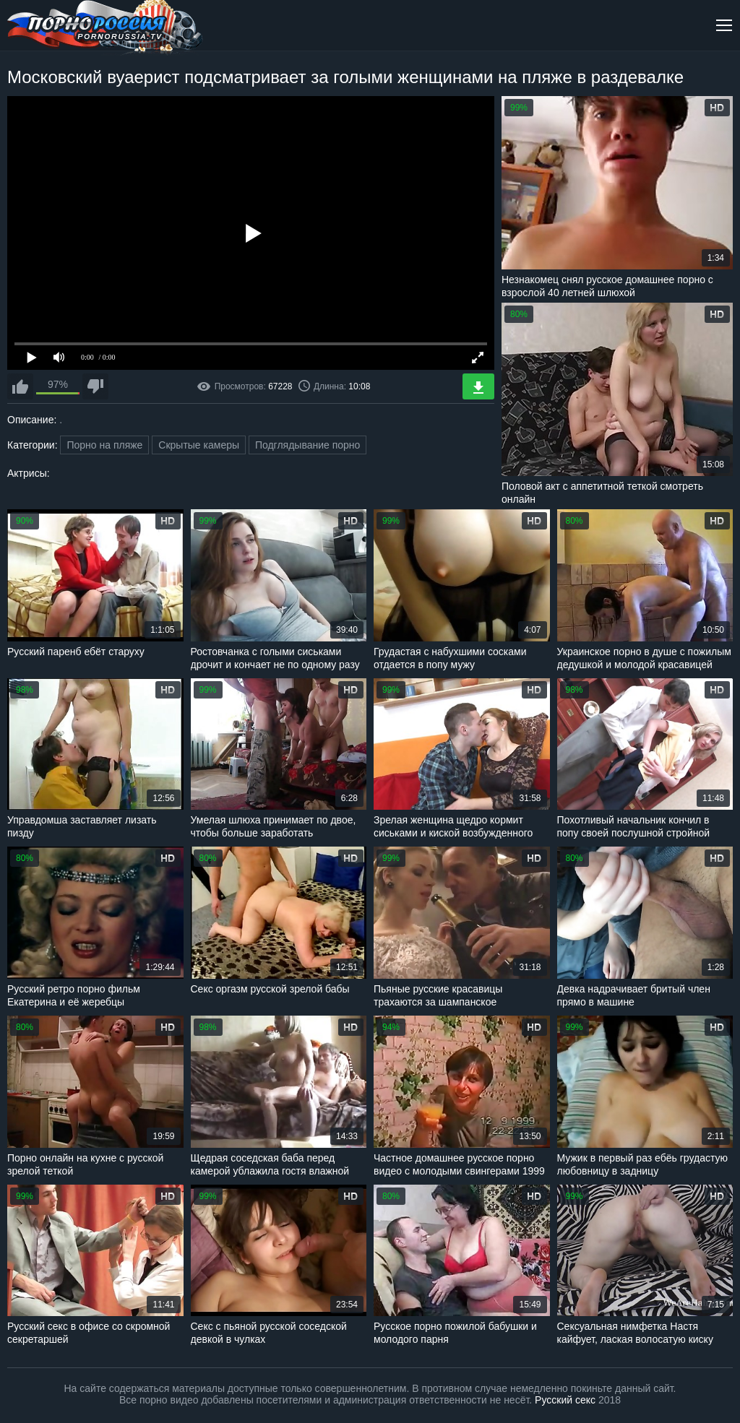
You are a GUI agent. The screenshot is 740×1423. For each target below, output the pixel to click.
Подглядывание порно (307, 445)
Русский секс (565, 1400)
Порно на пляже (104, 445)
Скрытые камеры (198, 445)
